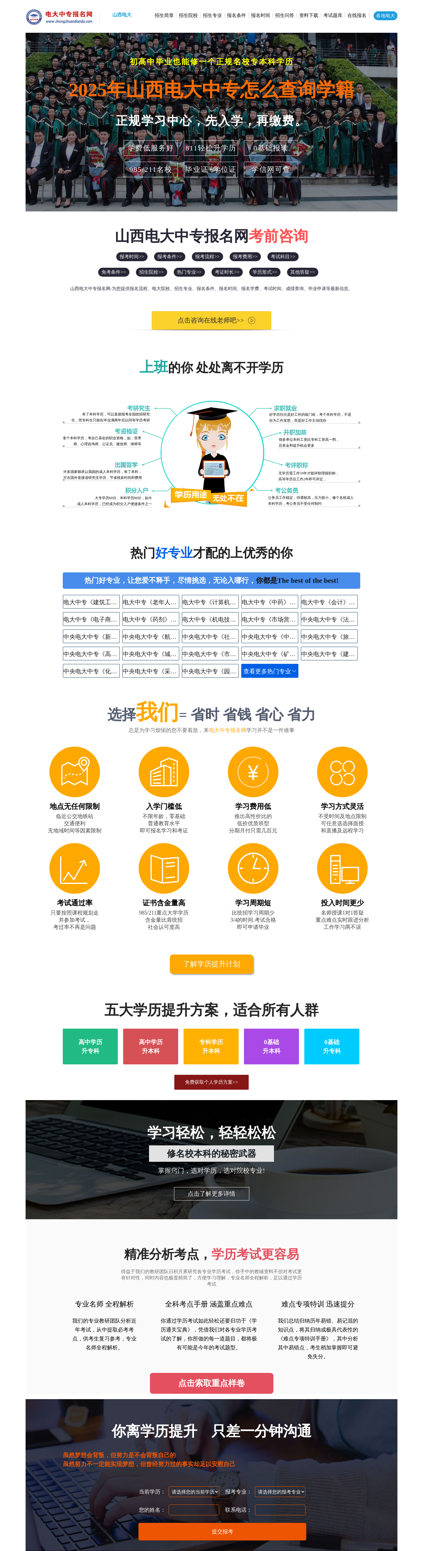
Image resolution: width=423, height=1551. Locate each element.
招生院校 (188, 15)
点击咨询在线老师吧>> (206, 320)
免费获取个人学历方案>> (211, 1082)
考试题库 (332, 15)
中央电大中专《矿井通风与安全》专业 (270, 654)
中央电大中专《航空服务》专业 (151, 636)
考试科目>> (283, 256)
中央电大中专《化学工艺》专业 (91, 671)
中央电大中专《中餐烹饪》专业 (270, 636)
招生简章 (164, 15)
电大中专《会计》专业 (329, 602)
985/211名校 (150, 169)
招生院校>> (151, 272)
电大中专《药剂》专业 (151, 619)
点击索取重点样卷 (211, 1383)
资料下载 (308, 15)
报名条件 (236, 15)
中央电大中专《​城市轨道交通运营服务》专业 (151, 654)
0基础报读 (271, 148)
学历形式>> (265, 272)
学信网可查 (271, 169)
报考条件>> (169, 256)
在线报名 (356, 15)
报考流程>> (207, 256)
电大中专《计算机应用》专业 (210, 602)
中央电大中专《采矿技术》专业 (151, 671)
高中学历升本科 (151, 1046)
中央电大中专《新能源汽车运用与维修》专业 (91, 636)
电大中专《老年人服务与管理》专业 (151, 602)
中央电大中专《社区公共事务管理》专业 (210, 636)
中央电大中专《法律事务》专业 (329, 619)
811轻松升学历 (210, 148)
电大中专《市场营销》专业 (270, 619)
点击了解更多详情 (211, 1193)
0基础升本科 (272, 1046)
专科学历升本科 (211, 1046)
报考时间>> (132, 256)
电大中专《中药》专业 (270, 602)
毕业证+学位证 (210, 169)
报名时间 (260, 15)
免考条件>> (113, 272)
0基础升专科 (332, 1046)
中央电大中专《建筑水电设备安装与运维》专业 (329, 654)
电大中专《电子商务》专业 (91, 619)
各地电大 (385, 15)
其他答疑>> (302, 272)
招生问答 (284, 15)
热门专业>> (189, 272)
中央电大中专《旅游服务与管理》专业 (329, 636)
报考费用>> (245, 256)
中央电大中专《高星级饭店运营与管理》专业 (91, 654)
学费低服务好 (151, 148)
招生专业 (212, 15)
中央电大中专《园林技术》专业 (210, 671)
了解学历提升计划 (211, 964)
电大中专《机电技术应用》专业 (210, 619)
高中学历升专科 (90, 1046)
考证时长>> (227, 272)
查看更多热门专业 (267, 671)
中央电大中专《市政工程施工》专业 (210, 654)
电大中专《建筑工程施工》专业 (91, 602)
